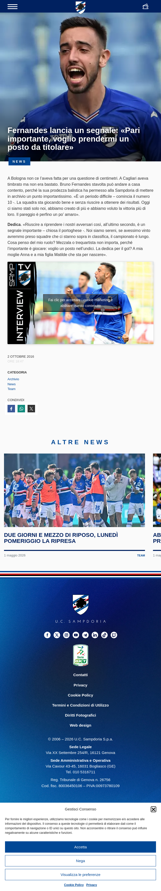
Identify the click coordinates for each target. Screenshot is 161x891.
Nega (80, 861)
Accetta (80, 847)
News (12, 384)
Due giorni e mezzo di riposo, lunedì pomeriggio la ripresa (61, 539)
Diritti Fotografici (80, 716)
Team (12, 389)
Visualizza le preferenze (80, 874)
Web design (80, 726)
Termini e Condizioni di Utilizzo (80, 706)
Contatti (80, 675)
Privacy (91, 885)
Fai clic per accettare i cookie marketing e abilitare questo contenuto (80, 303)
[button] (153, 809)
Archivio (13, 379)
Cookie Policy (74, 885)
